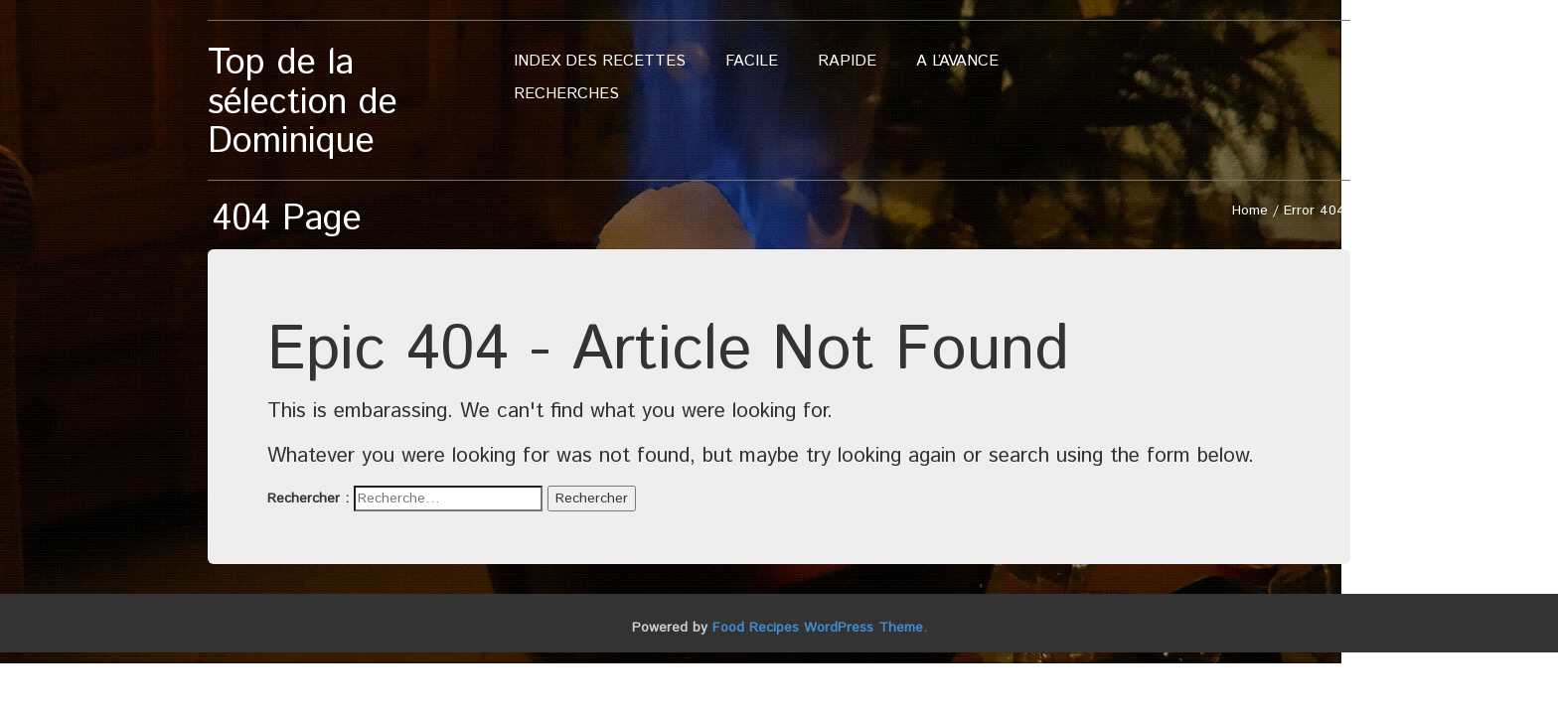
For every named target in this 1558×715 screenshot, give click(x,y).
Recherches (566, 93)
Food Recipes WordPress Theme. (819, 628)
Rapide (847, 61)
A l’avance (957, 61)
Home (1250, 210)
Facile (751, 61)
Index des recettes (600, 61)
